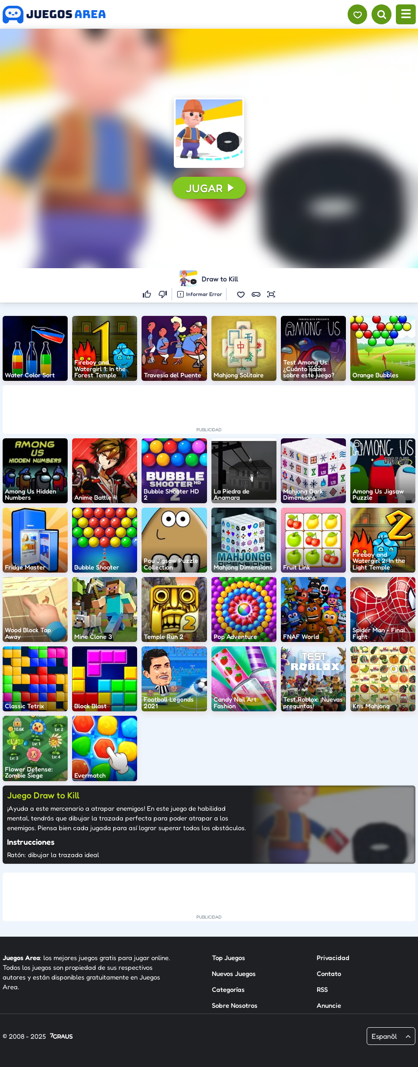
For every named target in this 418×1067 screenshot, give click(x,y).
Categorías (228, 989)
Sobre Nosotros (234, 1005)
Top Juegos (228, 957)
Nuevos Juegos (234, 973)
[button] (209, 133)
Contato (329, 973)
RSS (322, 989)
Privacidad (333, 957)
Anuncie (329, 1005)
